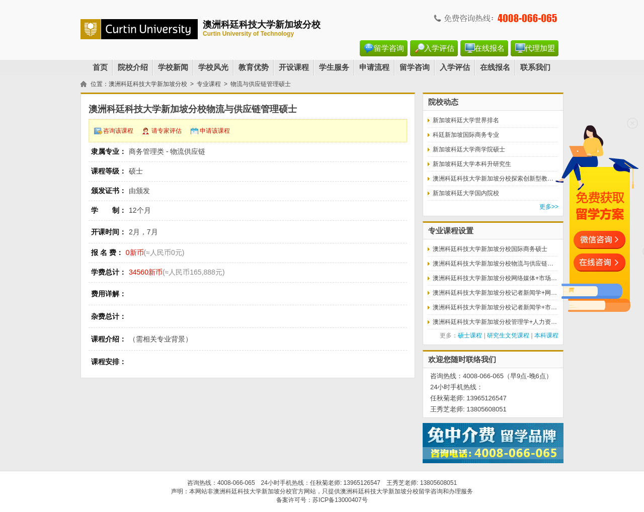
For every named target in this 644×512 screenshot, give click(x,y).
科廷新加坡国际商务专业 (466, 134)
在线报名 (489, 48)
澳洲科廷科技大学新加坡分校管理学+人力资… (495, 321)
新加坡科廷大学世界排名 (466, 120)
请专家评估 (166, 130)
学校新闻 (173, 67)
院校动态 (443, 102)
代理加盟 (540, 48)
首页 (100, 67)
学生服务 (334, 67)
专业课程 (209, 84)
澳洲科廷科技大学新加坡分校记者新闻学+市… (495, 307)
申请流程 (374, 67)
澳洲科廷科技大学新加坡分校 (148, 84)
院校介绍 (133, 67)
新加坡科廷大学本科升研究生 (472, 163)
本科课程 (546, 335)
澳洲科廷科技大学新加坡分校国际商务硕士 (490, 248)
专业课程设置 (450, 231)
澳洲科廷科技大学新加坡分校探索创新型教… (493, 178)
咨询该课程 (118, 130)
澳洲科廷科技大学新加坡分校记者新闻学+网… (495, 292)
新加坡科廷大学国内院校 (466, 193)
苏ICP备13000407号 (339, 499)
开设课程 (294, 67)
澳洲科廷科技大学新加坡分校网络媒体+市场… (495, 278)
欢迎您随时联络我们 (462, 360)
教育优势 (253, 67)
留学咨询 (389, 48)
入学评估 (439, 48)
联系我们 (535, 67)
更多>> (548, 206)
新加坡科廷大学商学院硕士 (469, 149)
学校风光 (213, 67)
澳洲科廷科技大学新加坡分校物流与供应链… (493, 263)
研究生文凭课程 (508, 335)
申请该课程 (215, 130)
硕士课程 (470, 335)
